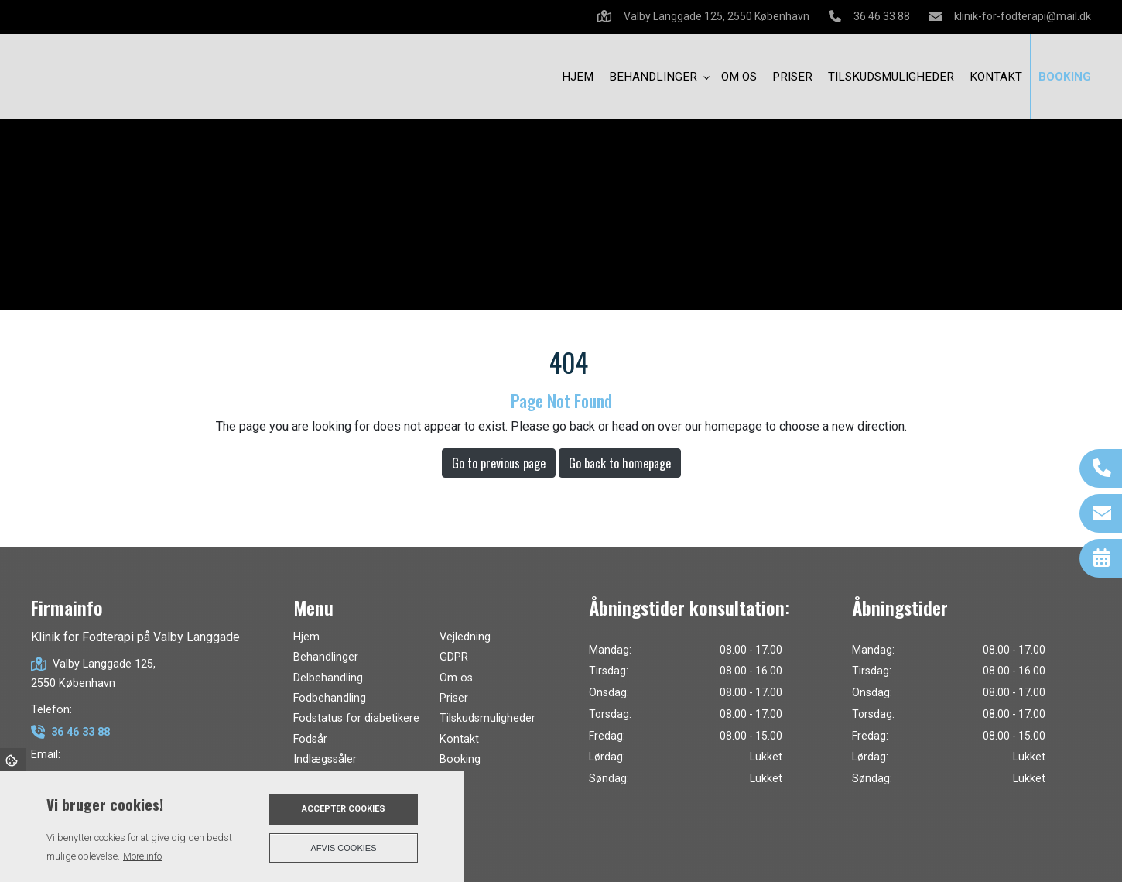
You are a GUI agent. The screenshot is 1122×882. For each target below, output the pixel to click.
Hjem (306, 637)
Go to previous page (499, 463)
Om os (456, 678)
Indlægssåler (325, 759)
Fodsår (310, 739)
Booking (460, 759)
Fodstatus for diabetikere (356, 718)
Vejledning (465, 637)
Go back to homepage (620, 463)
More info (142, 856)
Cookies (13, 759)
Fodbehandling (329, 698)
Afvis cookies (344, 848)
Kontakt (459, 739)
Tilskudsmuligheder (487, 718)
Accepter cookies (343, 809)
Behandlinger (325, 657)
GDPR (454, 657)
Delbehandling (328, 678)
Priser (454, 698)
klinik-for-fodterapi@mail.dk (1022, 16)
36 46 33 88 (881, 16)
